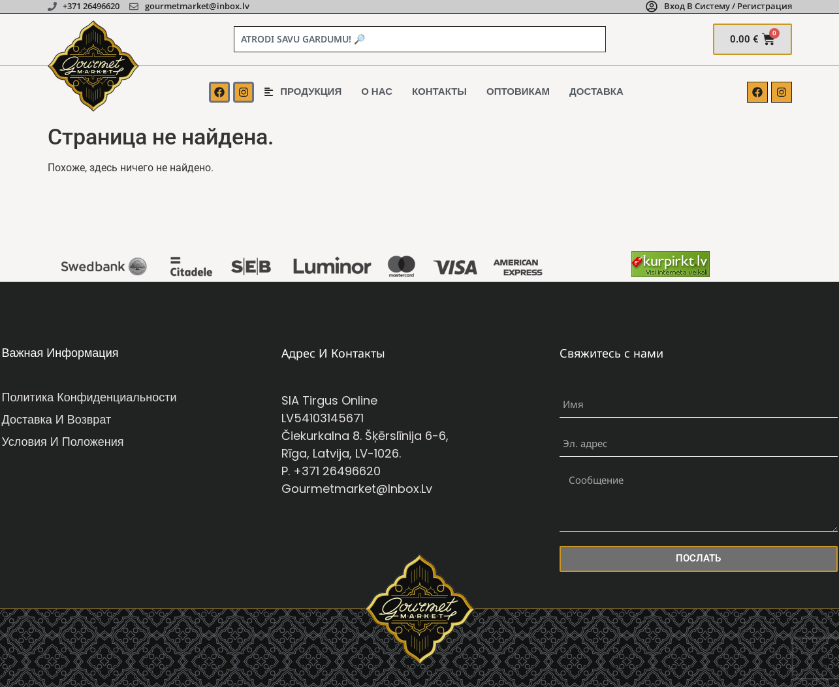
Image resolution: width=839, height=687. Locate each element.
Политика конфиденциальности (89, 397)
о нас (376, 91)
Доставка (596, 91)
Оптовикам (518, 91)
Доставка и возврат (57, 419)
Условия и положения (63, 441)
